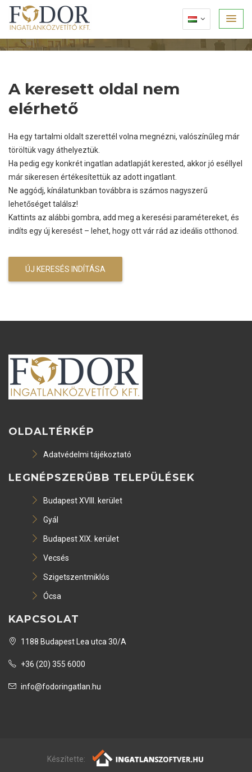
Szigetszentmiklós (70, 577)
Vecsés (50, 557)
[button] (231, 19)
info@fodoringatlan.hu (54, 686)
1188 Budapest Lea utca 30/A (67, 641)
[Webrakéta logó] (148, 757)
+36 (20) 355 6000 (46, 664)
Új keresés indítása (65, 269)
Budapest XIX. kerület (75, 538)
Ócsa (46, 596)
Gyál (44, 519)
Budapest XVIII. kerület (76, 500)
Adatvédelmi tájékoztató (81, 454)
